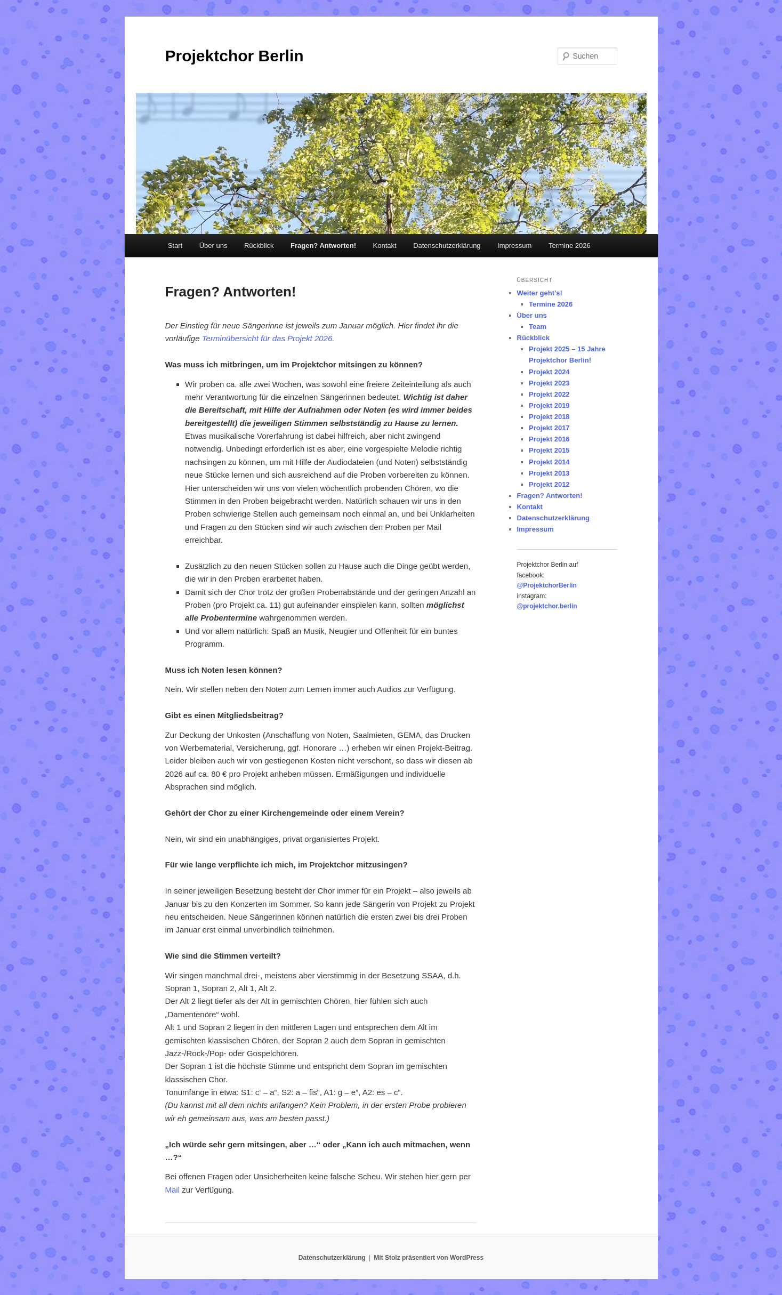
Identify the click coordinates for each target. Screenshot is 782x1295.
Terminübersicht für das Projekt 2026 (267, 338)
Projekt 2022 (549, 394)
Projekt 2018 (549, 417)
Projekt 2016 (549, 439)
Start (175, 246)
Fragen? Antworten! (323, 246)
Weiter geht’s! (539, 293)
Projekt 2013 (549, 473)
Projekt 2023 (549, 383)
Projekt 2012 (549, 484)
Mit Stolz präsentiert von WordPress (428, 1257)
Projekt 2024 (549, 372)
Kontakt (385, 246)
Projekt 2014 (549, 462)
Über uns (213, 246)
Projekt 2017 (549, 428)
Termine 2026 (570, 246)
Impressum (514, 246)
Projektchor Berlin (234, 56)
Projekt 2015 (549, 450)
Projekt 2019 (549, 405)
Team (537, 327)
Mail (172, 1189)
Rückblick (259, 246)
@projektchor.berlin (547, 606)
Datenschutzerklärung (446, 246)
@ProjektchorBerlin (547, 585)
